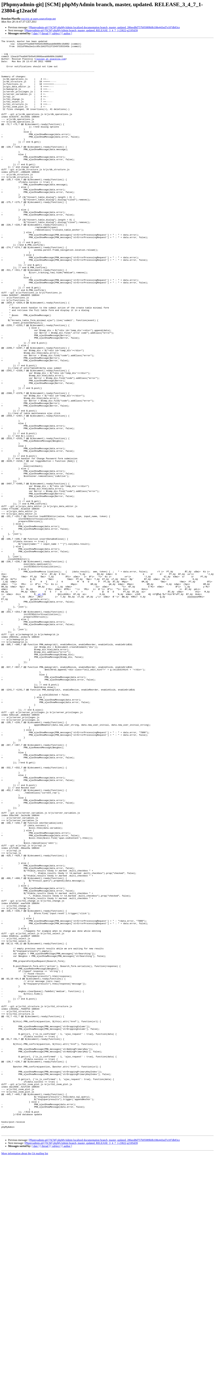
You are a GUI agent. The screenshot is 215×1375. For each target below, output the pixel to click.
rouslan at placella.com (50, 62)
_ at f (39, 705)
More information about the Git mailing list (24, 1372)
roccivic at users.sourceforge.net (38, 18)
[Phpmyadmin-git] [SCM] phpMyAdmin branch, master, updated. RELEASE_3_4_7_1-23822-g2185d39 (81, 30)
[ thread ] (45, 33)
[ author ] (67, 33)
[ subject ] (56, 33)
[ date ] (35, 33)
